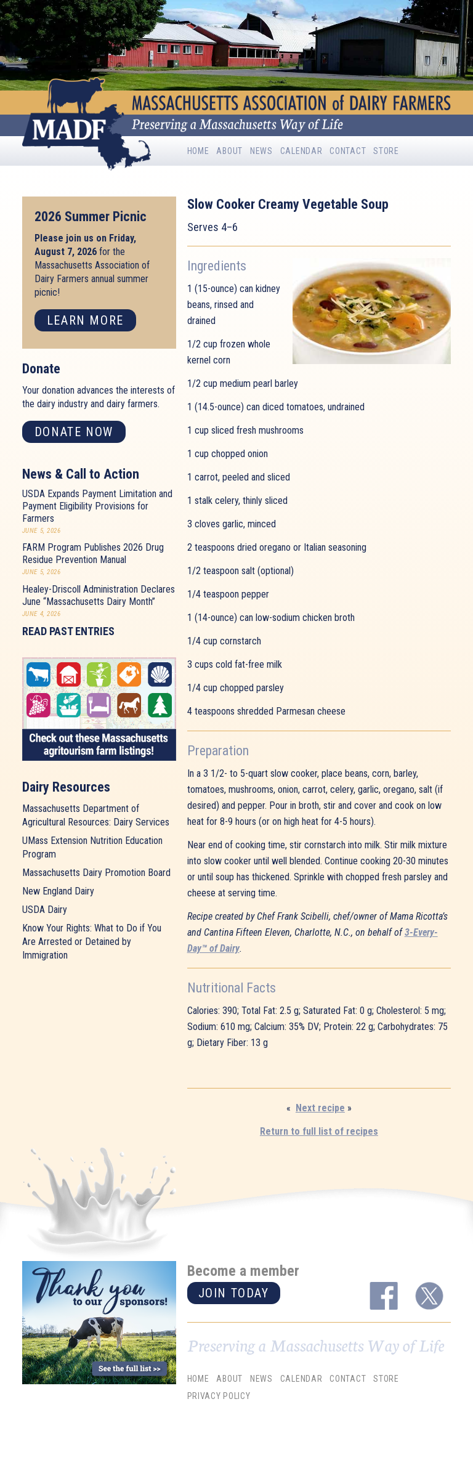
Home (198, 151)
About (229, 151)
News (261, 151)
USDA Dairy (44, 909)
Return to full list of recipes (319, 1131)
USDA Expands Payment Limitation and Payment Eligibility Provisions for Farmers (97, 506)
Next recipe (320, 1108)
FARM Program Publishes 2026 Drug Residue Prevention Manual (93, 553)
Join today (233, 1293)
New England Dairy (58, 891)
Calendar (301, 151)
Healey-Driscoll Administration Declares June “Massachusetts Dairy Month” (98, 595)
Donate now (73, 431)
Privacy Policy (219, 1396)
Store (386, 151)
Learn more (85, 320)
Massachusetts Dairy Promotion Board (96, 872)
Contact (347, 151)
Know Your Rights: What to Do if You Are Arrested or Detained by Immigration (91, 941)
